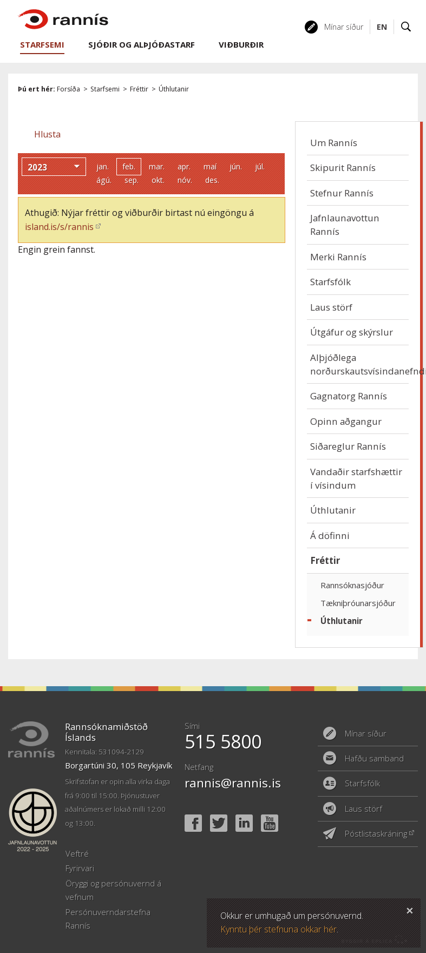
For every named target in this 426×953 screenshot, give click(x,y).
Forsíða (68, 89)
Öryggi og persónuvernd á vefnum (113, 890)
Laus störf (331, 307)
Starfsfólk (330, 281)
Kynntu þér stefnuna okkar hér (278, 929)
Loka (410, 909)
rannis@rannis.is (233, 782)
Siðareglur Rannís (348, 446)
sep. (131, 180)
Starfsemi (105, 89)
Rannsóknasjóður (352, 585)
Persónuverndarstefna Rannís (107, 918)
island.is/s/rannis (59, 227)
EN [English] (382, 27)
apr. (184, 166)
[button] (47, 134)
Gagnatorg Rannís (348, 396)
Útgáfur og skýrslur (351, 332)
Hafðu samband (374, 758)
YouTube (269, 823)
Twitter (218, 823)
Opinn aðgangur (346, 421)
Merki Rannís (338, 257)
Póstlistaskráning (376, 833)
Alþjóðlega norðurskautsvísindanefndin (359, 364)
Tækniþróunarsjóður (358, 602)
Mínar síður (343, 27)
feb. (128, 166)
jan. (102, 166)
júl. (260, 166)
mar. (157, 166)
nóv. (185, 180)
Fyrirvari (79, 868)
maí (210, 166)
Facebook (193, 823)
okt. (158, 180)
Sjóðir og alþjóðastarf (141, 44)
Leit (406, 26)
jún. (236, 166)
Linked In (244, 823)
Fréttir (139, 89)
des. (212, 180)
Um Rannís (333, 142)
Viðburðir (241, 44)
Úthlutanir (174, 89)
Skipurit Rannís (343, 167)
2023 (37, 167)
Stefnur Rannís (341, 193)
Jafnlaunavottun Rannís (344, 225)
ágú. (104, 180)
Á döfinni (330, 535)
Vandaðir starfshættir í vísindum (356, 478)
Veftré (77, 853)
